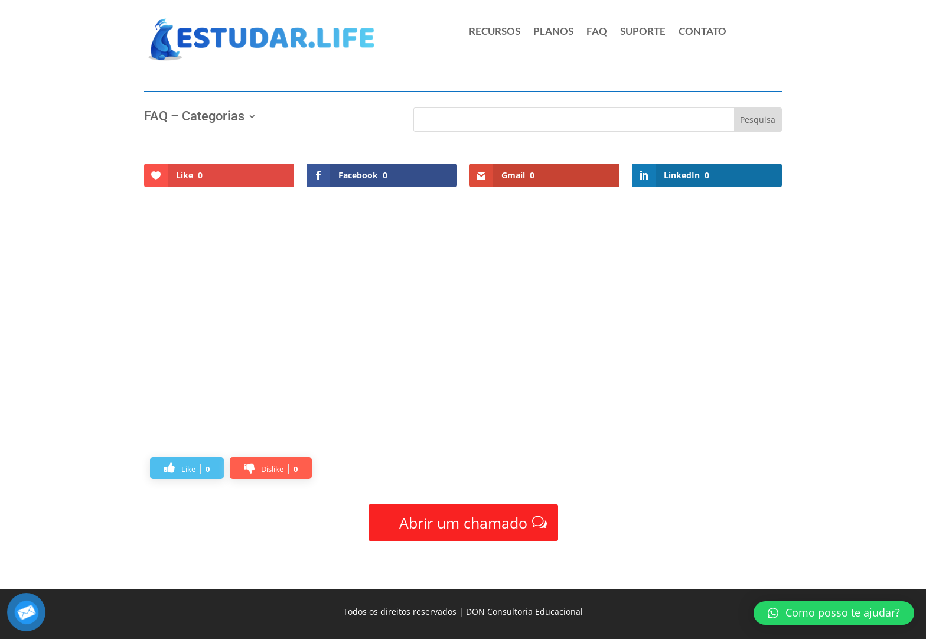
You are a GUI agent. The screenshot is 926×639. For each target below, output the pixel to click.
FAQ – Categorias (194, 117)
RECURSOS (494, 32)
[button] (834, 613)
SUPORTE (643, 32)
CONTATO (702, 32)
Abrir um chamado (463, 523)
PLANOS (553, 32)
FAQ (596, 32)
